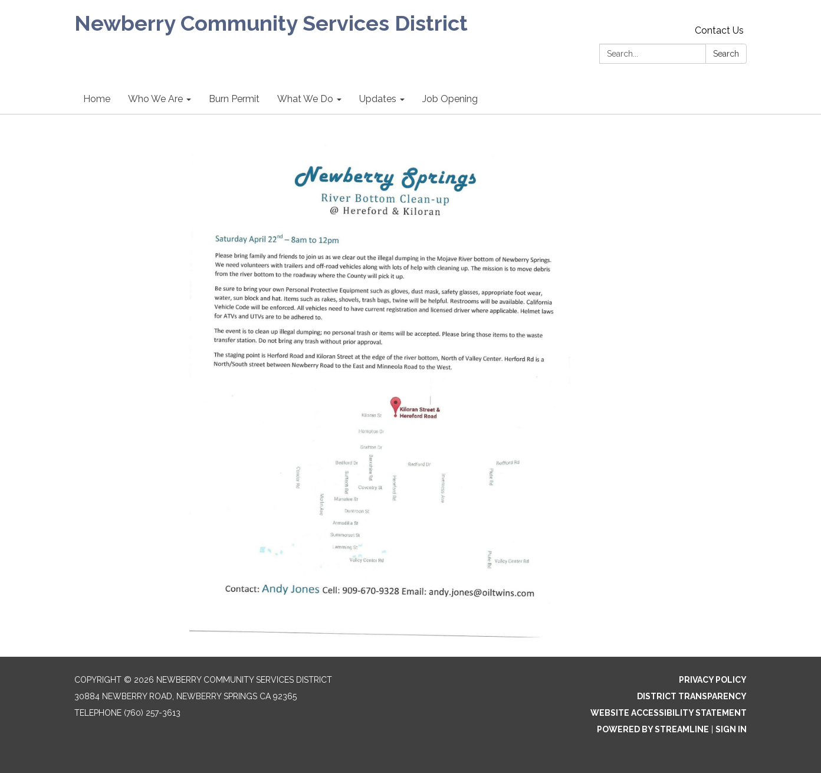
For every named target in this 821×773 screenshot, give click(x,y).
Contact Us (719, 30)
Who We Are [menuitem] (155, 98)
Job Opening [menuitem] (450, 98)
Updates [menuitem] (377, 98)
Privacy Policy (713, 679)
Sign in (731, 729)
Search (726, 53)
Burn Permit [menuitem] (234, 98)
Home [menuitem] (96, 98)
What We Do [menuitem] (305, 98)
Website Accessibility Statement (668, 713)
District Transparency (692, 696)
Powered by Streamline (653, 729)
